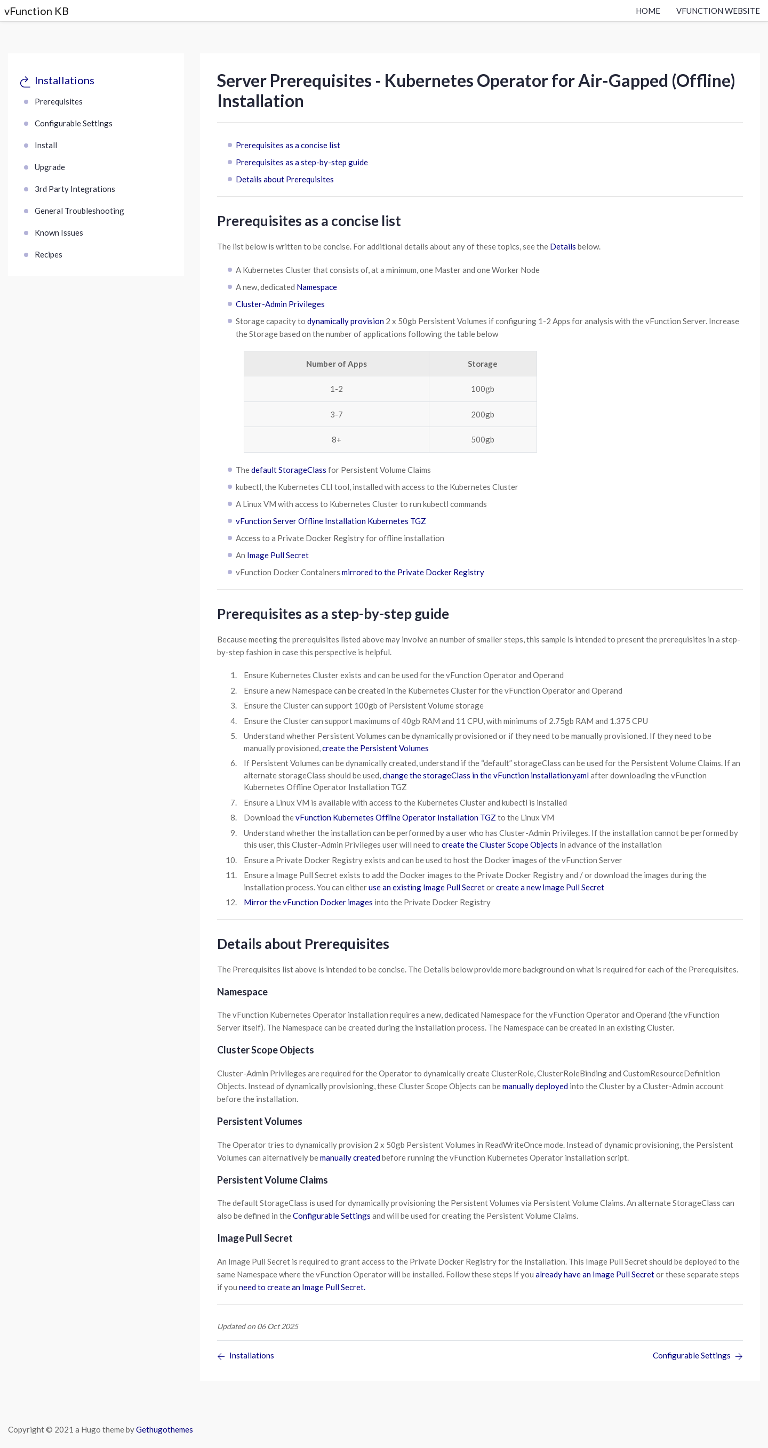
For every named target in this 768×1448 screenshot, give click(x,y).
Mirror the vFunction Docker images (308, 902)
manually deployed (535, 1086)
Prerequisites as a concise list (288, 145)
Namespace (317, 287)
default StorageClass (288, 469)
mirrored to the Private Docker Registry (413, 572)
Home (648, 10)
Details (563, 246)
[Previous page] (245, 1356)
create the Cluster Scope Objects (500, 844)
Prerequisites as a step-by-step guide (302, 162)
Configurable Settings (74, 123)
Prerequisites (59, 101)
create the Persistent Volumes (375, 748)
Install (46, 145)
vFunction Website (718, 10)
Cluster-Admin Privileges (280, 304)
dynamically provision (345, 321)
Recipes (48, 254)
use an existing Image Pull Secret (427, 887)
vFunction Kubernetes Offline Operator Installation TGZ (395, 817)
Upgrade (50, 167)
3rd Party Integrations (75, 189)
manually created (350, 1157)
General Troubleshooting (79, 210)
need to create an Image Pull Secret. (302, 1287)
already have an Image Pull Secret (594, 1274)
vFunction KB (36, 10)
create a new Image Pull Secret (550, 887)
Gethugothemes (164, 1429)
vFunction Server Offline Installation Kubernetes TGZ (331, 521)
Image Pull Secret (278, 555)
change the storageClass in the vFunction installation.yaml (485, 775)
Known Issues (59, 232)
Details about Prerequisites (285, 179)
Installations (64, 80)
